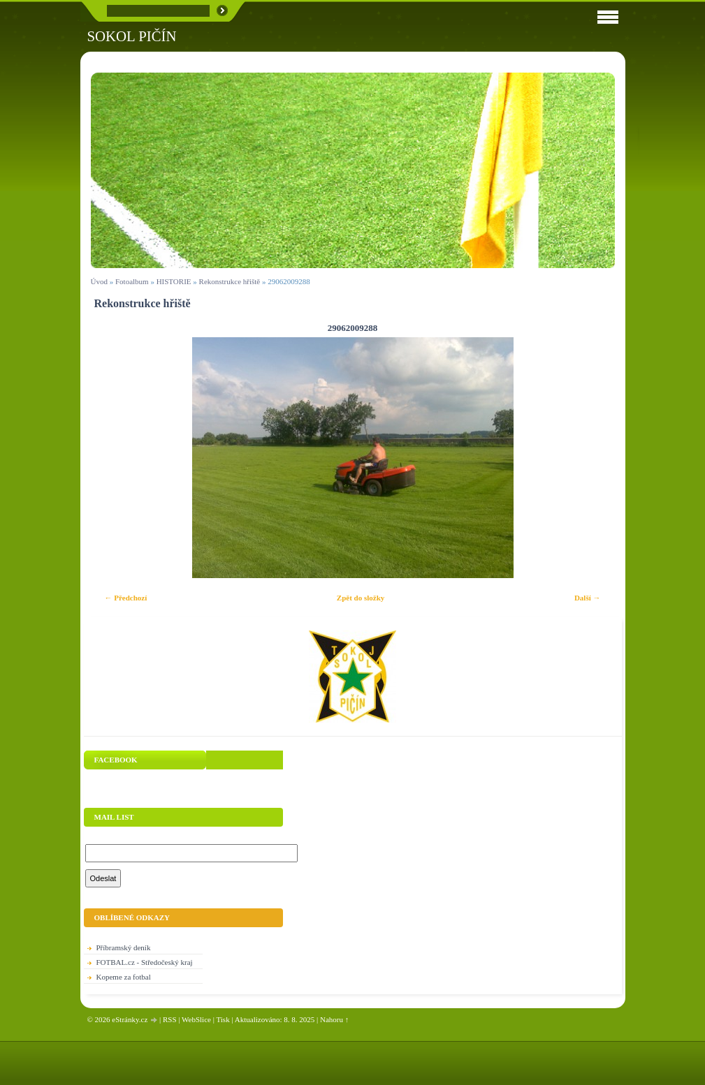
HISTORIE (174, 281)
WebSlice (196, 1019)
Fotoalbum (132, 281)
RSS (170, 1019)
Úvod (99, 281)
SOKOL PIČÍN (132, 36)
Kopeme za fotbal (123, 977)
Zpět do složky (360, 597)
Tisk (222, 1019)
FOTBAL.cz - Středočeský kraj (144, 962)
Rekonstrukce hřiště (230, 281)
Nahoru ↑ (334, 1019)
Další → (587, 597)
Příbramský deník (123, 947)
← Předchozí (126, 597)
